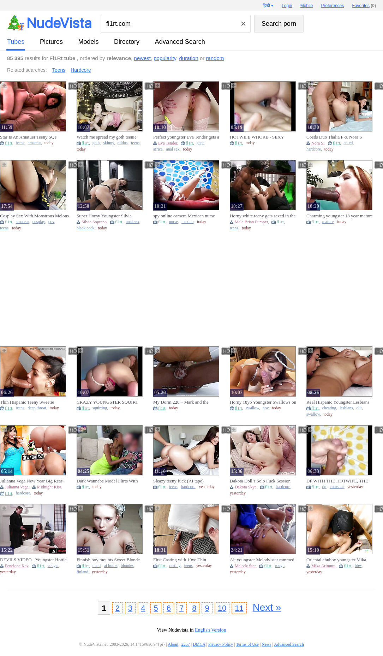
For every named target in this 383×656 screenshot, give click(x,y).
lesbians (346, 408)
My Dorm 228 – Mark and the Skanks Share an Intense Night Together (181, 402)
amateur (34, 143)
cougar (53, 565)
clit (359, 408)
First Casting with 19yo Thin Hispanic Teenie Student (179, 560)
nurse (173, 221)
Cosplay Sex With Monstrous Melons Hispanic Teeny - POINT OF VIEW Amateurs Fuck (34, 216)
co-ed (348, 143)
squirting (99, 408)
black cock (85, 228)
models (88, 41)
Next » (267, 607)
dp (324, 487)
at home (110, 565)
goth (96, 143)
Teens (58, 70)
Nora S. (317, 143)
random (215, 58)
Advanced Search (180, 41)
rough (280, 565)
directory (126, 41)
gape (200, 143)
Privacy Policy (220, 644)
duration (188, 58)
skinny (108, 143)
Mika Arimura (323, 565)
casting (175, 565)
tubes (15, 41)
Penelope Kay (16, 565)
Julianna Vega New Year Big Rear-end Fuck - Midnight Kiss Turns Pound (32, 481)
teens (20, 143)
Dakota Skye (246, 487)
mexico (187, 221)
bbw (358, 565)
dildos (123, 143)
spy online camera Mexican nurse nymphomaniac (184, 216)
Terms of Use (247, 644)
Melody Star (245, 565)
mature (328, 221)
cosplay (38, 221)
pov (51, 221)
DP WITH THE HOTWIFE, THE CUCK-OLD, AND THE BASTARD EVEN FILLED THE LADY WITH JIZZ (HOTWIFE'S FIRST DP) (340, 481)
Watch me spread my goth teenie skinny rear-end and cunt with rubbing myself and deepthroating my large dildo (111, 137)
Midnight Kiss (49, 487)
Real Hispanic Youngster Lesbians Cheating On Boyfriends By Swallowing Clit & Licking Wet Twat (340, 402)
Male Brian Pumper (251, 221)
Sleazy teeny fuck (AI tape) (178, 481)
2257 (185, 644)
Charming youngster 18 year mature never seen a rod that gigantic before (339, 216)
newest (142, 58)
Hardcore (81, 70)
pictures (51, 41)
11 (239, 608)
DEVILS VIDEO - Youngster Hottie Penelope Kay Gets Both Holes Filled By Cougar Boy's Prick (34, 560)
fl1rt (8, 143)
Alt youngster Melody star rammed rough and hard (262, 560)
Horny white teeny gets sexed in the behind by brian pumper (262, 216)
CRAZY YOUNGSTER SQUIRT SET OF (107, 402)
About (173, 644)
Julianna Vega (17, 487)
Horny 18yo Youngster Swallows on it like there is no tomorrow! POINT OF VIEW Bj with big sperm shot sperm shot (263, 402)
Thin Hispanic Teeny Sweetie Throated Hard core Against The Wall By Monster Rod (34, 402)
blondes (127, 565)
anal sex (173, 149)
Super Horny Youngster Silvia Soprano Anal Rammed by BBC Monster (106, 216)
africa (158, 149)
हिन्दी (266, 5)
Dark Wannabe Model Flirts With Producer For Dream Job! (107, 481)
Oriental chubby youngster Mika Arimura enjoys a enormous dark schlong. (336, 560)
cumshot (337, 487)
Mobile (306, 5)
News (266, 644)
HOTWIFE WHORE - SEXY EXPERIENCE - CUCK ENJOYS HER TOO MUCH (261, 137)
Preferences (332, 5)
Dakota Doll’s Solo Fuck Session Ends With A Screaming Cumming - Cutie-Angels (263, 481)
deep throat (37, 408)
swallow (252, 408)
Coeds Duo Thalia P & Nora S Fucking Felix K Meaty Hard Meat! (339, 137)
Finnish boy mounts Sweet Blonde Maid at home (108, 560)
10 (222, 608)
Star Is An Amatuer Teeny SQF (28, 137)
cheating (329, 408)
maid (96, 565)
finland (82, 572)
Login (287, 5)
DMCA (199, 644)
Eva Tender (167, 143)
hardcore (313, 149)
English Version (210, 630)
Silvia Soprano (94, 221)
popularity (165, 58)
